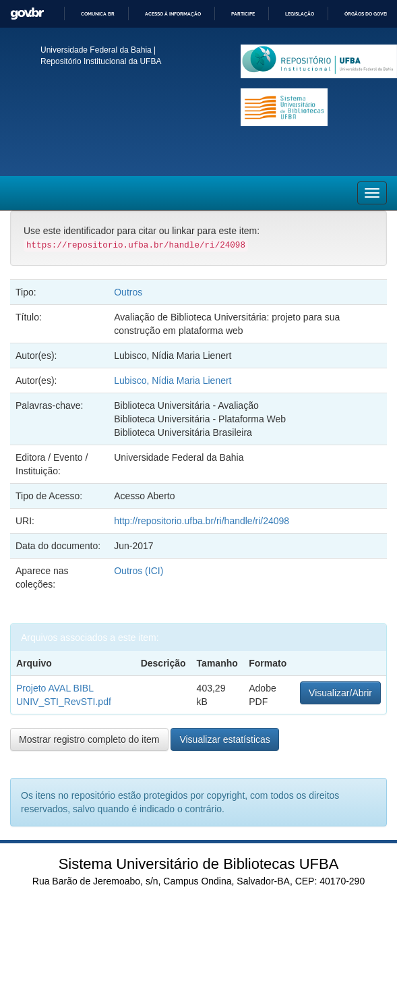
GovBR (27, 13)
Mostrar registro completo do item (89, 739)
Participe (243, 14)
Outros (128, 292)
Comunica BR (98, 14)
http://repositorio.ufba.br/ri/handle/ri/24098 (201, 520)
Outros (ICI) (138, 570)
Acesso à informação (173, 14)
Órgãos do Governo (370, 14)
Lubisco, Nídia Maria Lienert (172, 380)
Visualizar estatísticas (224, 739)
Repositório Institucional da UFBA (100, 61)
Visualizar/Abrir (340, 692)
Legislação (299, 14)
